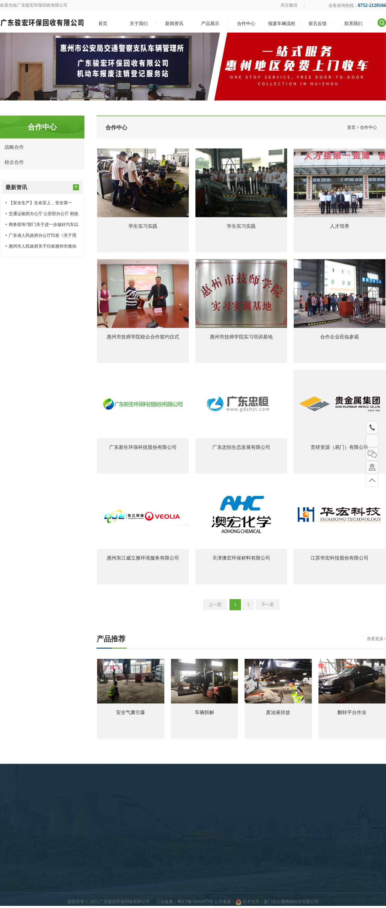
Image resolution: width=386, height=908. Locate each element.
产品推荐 (241, 641)
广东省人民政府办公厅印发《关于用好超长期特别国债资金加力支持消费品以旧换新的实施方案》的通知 (41, 237)
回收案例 (153, 902)
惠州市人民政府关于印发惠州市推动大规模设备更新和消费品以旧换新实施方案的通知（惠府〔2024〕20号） (41, 248)
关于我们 (237, 902)
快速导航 (240, 889)
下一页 (268, 606)
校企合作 (14, 162)
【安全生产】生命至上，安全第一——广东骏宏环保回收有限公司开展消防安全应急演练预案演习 (41, 204)
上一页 (214, 606)
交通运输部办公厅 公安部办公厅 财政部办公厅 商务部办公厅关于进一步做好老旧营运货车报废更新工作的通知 (41, 215)
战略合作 (14, 147)
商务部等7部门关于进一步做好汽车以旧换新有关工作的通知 (41, 226)
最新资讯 (42, 186)
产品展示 (156, 889)
